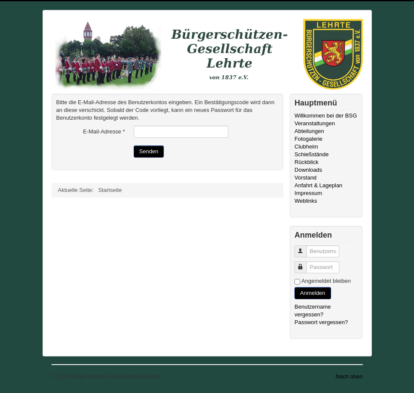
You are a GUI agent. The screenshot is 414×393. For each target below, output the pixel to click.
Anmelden (312, 293)
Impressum (308, 193)
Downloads (308, 170)
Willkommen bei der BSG (325, 115)
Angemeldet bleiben (326, 281)
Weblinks (305, 201)
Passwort (304, 263)
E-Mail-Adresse (104, 131)
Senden (149, 151)
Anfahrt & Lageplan (318, 185)
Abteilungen (309, 131)
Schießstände (311, 154)
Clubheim (306, 146)
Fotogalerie (308, 139)
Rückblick (306, 162)
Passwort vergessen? (321, 322)
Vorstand (305, 177)
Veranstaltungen (314, 123)
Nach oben (349, 376)
